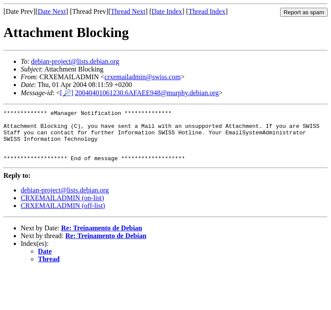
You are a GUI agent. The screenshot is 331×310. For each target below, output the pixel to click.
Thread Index (206, 11)
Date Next (52, 11)
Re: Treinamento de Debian (101, 238)
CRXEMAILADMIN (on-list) (62, 208)
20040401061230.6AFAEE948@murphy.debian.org (147, 92)
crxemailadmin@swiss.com (142, 77)
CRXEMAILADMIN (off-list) (63, 216)
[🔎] (66, 92)
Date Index (167, 11)
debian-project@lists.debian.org (75, 61)
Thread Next (128, 11)
